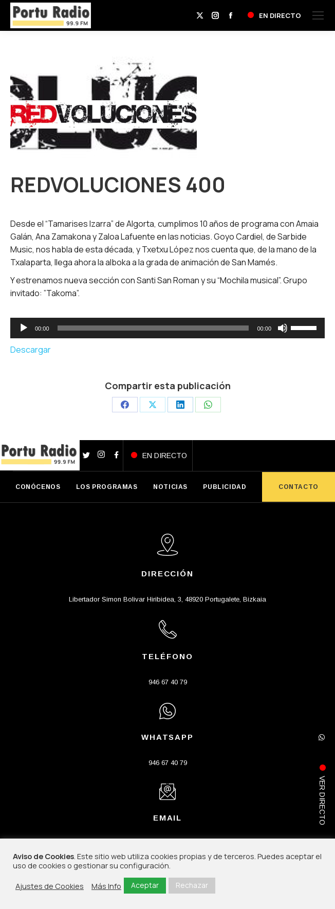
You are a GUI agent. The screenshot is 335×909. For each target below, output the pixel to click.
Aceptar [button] (145, 885)
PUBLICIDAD (224, 486)
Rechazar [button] (192, 885)
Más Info (106, 885)
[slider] (153, 328)
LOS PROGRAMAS (107, 486)
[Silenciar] (282, 328)
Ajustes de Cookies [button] (49, 885)
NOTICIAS (170, 486)
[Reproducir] (23, 328)
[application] (167, 328)
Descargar (30, 349)
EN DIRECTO (164, 455)
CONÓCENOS (37, 486)
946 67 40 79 (167, 682)
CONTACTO (298, 486)
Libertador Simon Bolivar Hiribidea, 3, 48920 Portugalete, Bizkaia (167, 599)
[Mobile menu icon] (318, 15)
